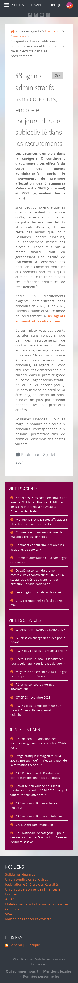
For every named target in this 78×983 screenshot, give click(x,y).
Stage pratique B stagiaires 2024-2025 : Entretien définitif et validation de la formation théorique (38, 760)
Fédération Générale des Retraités (32, 884)
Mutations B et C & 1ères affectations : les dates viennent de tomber (39, 522)
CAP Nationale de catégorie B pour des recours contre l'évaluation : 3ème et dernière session (38, 837)
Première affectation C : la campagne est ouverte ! (38, 560)
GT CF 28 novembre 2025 (32, 697)
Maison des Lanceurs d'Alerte (28, 919)
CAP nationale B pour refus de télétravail (34, 806)
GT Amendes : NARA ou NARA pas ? (40, 630)
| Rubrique (31, 945)
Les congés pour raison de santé (38, 592)
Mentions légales (56, 971)
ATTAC (10, 899)
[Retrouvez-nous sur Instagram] (48, 15)
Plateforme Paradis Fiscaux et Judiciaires (36, 904)
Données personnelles (39, 976)
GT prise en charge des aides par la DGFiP (37, 640)
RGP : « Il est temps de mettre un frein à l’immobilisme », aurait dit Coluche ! (36, 710)
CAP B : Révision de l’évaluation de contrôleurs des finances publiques (36, 776)
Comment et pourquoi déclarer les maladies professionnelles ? (37, 535)
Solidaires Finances (20, 874)
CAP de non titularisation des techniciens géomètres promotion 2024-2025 (38, 743)
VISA (8, 914)
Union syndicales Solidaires (26, 879)
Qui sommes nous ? (22, 971)
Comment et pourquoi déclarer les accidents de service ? (37, 547)
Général (15, 945)
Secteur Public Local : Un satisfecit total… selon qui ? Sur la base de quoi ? (37, 661)
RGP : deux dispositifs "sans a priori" (41, 651)
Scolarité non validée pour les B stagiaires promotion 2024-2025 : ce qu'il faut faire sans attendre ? (38, 790)
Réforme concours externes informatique (32, 687)
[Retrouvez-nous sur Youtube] (42, 15)
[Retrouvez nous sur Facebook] (30, 15)
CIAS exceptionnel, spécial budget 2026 (36, 603)
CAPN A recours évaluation (34, 825)
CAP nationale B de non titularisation (41, 816)
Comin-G (12, 909)
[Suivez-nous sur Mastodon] (36, 15)
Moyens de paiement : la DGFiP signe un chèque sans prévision (38, 674)
